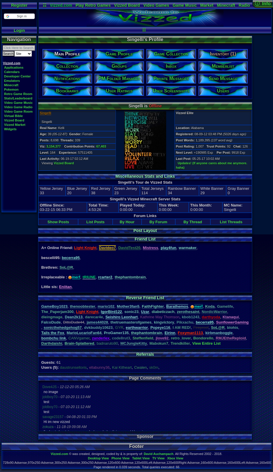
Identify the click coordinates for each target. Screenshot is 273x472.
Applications (13, 67)
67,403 (101, 146)
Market (206, 5)
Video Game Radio (18, 107)
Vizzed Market (14, 124)
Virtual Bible (13, 116)
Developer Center (17, 76)
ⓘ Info (263, 3)
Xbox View (175, 458)
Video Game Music (18, 102)
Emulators (12, 80)
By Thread (192, 222)
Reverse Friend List (145, 297)
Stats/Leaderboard (18, 98)
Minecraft (226, 5)
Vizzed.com (61, 5)
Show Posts (58, 222)
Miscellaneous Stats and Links (145, 176)
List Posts (95, 222)
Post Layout (145, 230)
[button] (19, 16)
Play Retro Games (93, 5)
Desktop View (98, 458)
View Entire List (206, 343)
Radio (244, 5)
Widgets (10, 129)
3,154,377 (53, 146)
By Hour (127, 222)
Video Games (156, 5)
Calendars (12, 72)
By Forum (158, 222)
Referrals (145, 354)
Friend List (145, 239)
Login (19, 30)
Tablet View (141, 458)
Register (19, 5)
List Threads (231, 222)
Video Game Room (18, 111)
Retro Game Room (18, 94)
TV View (158, 458)
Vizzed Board (127, 5)
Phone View (120, 458)
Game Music (185, 5)
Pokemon (11, 89)
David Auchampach (159, 454)
